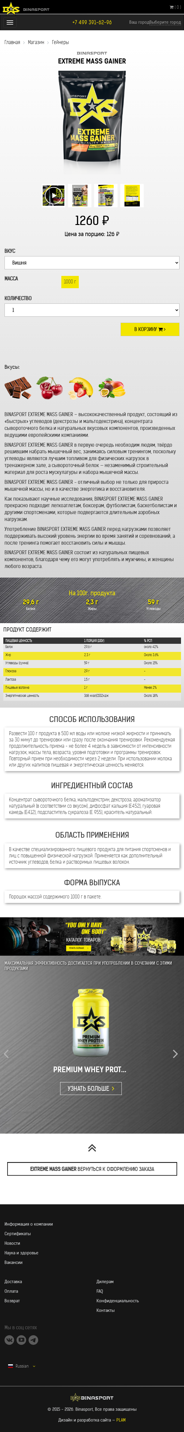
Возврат (12, 1300)
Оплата (11, 1291)
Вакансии (14, 1262)
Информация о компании (29, 1224)
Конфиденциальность (118, 1300)
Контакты (106, 1310)
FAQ (100, 1291)
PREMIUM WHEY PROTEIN (91, 1069)
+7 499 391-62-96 (92, 22)
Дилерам (105, 1281)
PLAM (121, 1420)
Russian (21, 1366)
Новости (12, 1243)
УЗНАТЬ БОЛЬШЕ (76, 948)
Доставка (13, 1281)
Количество (18, 298)
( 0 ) (175, 7)
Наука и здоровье (21, 1253)
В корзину (150, 329)
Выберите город (165, 22)
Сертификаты (18, 1233)
